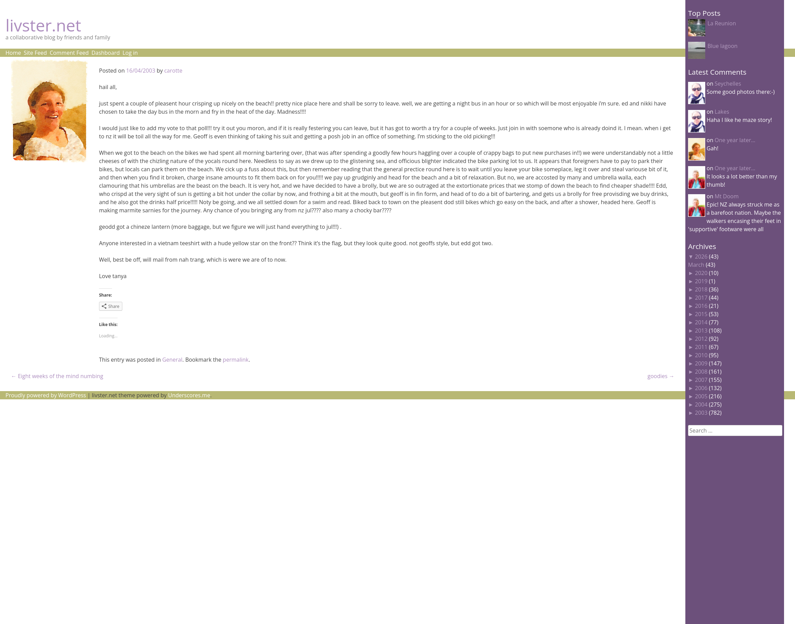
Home (13, 53)
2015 (701, 314)
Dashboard (105, 53)
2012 (701, 338)
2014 (701, 322)
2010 (701, 355)
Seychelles (728, 83)
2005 (701, 396)
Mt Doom (727, 196)
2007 (701, 380)
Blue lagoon (722, 46)
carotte (173, 70)
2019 (701, 281)
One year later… (735, 140)
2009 (701, 363)
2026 (701, 256)
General (172, 359)
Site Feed (35, 53)
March (696, 265)
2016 (701, 306)
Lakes (722, 111)
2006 (701, 388)
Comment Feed (69, 53)
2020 (701, 273)
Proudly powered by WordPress (45, 395)
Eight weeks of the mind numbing (57, 376)
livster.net (43, 25)
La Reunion (721, 23)
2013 (701, 330)
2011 (701, 347)
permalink (235, 359)
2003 (701, 412)
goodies (660, 376)
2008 (701, 371)
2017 (701, 297)
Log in (130, 53)
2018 (701, 289)
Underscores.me (189, 395)
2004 (701, 404)
